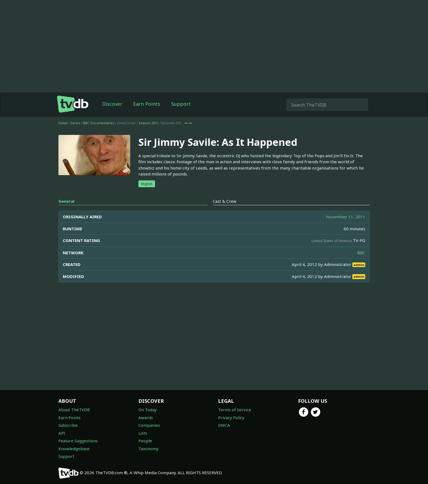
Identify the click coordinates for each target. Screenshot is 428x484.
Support (181, 104)
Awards (145, 417)
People (145, 440)
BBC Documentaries (98, 123)
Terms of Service (234, 409)
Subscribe (68, 425)
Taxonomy (148, 448)
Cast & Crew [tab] (224, 201)
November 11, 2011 (345, 216)
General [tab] (66, 201)
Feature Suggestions (78, 440)
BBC (361, 252)
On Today (147, 409)
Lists (142, 433)
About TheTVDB (74, 409)
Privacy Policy (231, 417)
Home (63, 123)
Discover (112, 104)
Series (75, 123)
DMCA (224, 425)
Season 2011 (149, 123)
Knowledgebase (74, 448)
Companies (149, 425)
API (61, 433)
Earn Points (146, 104)
